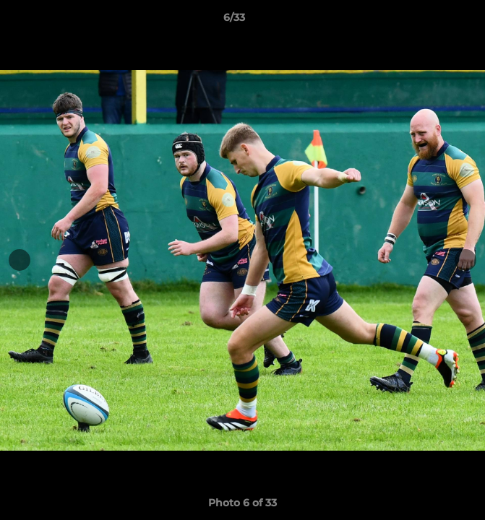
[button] (433, 20)
